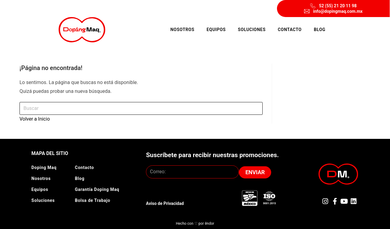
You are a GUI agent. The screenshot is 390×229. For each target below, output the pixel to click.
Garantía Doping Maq (97, 189)
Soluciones (252, 29)
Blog (319, 29)
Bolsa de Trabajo (92, 200)
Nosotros (182, 29)
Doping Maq (44, 167)
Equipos (216, 29)
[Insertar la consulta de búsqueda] (141, 108)
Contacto (290, 29)
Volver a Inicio (35, 119)
